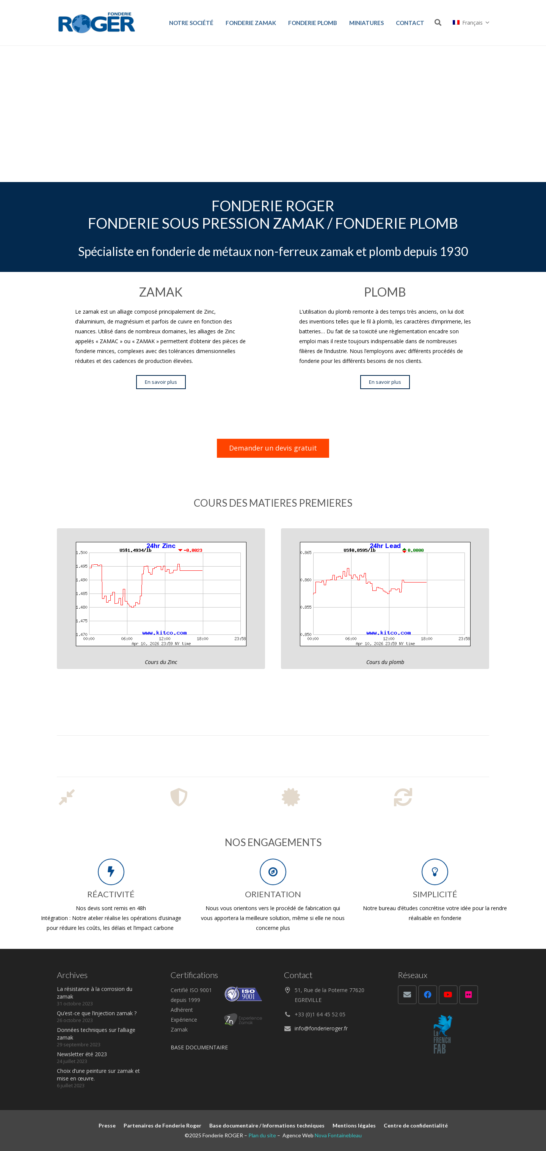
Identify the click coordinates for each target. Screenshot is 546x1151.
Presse (107, 1125)
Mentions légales (354, 1125)
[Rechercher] (438, 22)
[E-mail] (407, 994)
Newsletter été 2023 (82, 1054)
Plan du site (262, 1135)
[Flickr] (468, 994)
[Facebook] (427, 994)
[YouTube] (448, 994)
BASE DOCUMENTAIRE (199, 1047)
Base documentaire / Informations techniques (267, 1125)
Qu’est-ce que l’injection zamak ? (96, 1013)
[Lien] (96, 22)
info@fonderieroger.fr (321, 1028)
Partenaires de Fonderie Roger (162, 1125)
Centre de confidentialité (416, 1125)
